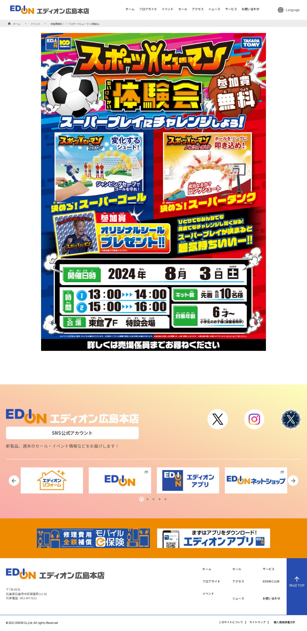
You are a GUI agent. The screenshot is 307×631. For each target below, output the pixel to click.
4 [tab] (159, 499)
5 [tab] (165, 499)
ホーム (130, 9)
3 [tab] (153, 499)
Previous (14, 480)
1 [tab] (142, 499)
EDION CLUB (271, 581)
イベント (168, 9)
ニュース (214, 9)
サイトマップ (257, 622)
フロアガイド (148, 9)
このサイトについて (231, 622)
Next (293, 480)
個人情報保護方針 (284, 622)
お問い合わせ (251, 9)
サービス (231, 9)
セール (182, 9)
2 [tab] (148, 499)
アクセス (198, 9)
